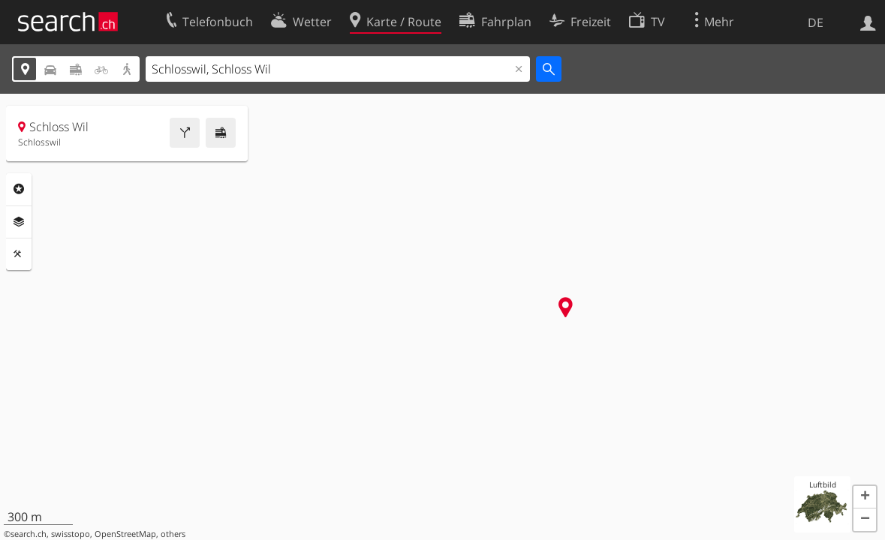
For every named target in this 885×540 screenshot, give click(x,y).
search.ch (29, 534)
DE (815, 22)
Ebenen (19, 222)
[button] (864, 497)
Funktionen (19, 254)
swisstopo (70, 534)
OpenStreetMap (125, 534)
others (173, 534)
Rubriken (19, 189)
